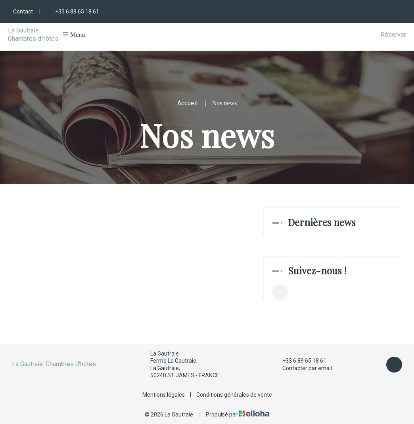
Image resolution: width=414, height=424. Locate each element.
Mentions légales (163, 395)
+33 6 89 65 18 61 (299, 360)
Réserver (393, 34)
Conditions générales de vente (234, 395)
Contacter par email (302, 368)
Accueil (187, 103)
